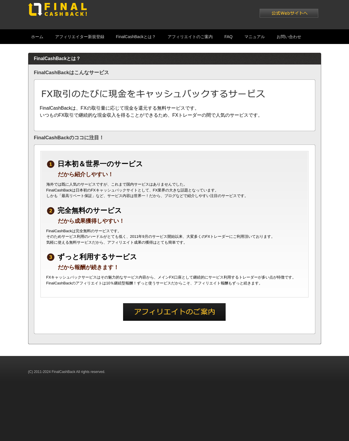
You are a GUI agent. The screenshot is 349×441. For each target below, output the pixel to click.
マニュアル (254, 36)
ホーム (37, 36)
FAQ (228, 36)
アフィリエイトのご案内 (190, 36)
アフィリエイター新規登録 (79, 36)
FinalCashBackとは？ (136, 36)
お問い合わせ (289, 36)
